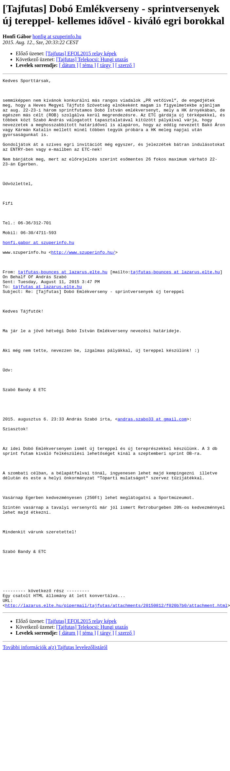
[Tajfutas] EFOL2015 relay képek (81, 53)
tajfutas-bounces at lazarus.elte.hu (62, 311)
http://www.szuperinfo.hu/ (83, 287)
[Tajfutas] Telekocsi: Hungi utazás (92, 59)
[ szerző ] (125, 65)
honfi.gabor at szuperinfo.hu (38, 276)
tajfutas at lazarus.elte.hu (47, 329)
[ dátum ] (68, 65)
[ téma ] (88, 65)
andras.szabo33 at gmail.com (152, 487)
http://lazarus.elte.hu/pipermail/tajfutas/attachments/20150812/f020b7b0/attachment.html (116, 711)
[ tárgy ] (105, 65)
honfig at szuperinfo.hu (56, 36)
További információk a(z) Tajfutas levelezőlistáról (55, 753)
